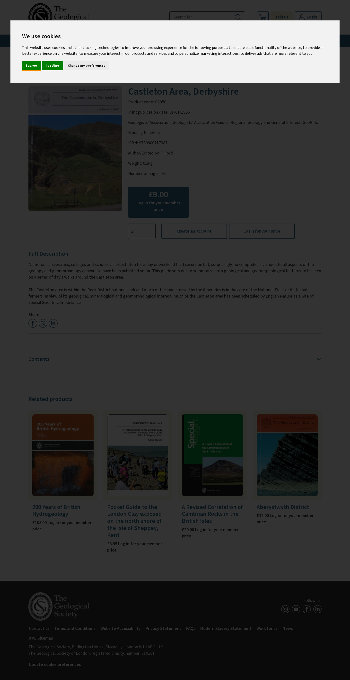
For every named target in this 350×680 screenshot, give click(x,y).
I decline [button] (52, 65)
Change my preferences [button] (86, 65)
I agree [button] (31, 65)
